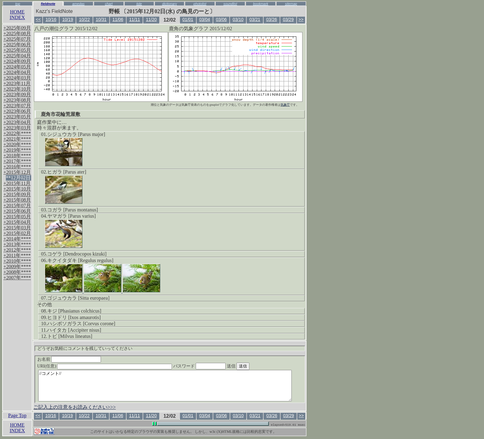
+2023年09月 (17, 94)
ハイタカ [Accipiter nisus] (74, 330)
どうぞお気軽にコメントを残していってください (84, 348)
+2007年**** (17, 277)
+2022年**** (17, 133)
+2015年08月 (17, 200)
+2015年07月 (17, 205)
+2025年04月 (17, 55)
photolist (200, 4)
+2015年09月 (17, 194)
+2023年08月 (17, 100)
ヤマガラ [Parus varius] (71, 216)
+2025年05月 (17, 50)
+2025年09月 (17, 28)
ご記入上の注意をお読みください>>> (74, 407)
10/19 (67, 19)
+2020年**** (17, 144)
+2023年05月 (17, 116)
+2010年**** (17, 261)
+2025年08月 (17, 33)
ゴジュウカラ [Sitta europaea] (78, 298)
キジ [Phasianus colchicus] (74, 311)
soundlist (230, 4)
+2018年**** (17, 155)
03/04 (204, 19)
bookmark (260, 4)
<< (38, 19)
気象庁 (285, 104)
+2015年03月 (17, 227)
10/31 (101, 19)
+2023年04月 (17, 122)
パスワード (211, 366)
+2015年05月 (17, 216)
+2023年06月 (17, 111)
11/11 (134, 19)
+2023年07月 (17, 105)
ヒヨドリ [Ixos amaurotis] (74, 317)
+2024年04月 (17, 72)
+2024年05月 (17, 66)
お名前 (69, 359)
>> (300, 19)
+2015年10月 (17, 188)
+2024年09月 (17, 61)
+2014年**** (17, 238)
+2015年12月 (17, 172)
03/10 (238, 19)
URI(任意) (111, 366)
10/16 (50, 19)
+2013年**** (17, 244)
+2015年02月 (17, 233)
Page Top (17, 415)
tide (139, 4)
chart (109, 4)
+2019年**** (17, 150)
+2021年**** (17, 139)
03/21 (254, 19)
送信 (249, 366)
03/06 (221, 19)
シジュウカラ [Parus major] (76, 134)
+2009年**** (17, 266)
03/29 (288, 19)
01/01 (187, 19)
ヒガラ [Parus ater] (66, 171)
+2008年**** (17, 272)
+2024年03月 (17, 77)
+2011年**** (17, 255)
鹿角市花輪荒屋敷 (60, 114)
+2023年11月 (17, 83)
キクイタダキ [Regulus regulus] (80, 260)
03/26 (271, 19)
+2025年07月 (17, 39)
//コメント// (165, 385)
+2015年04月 (17, 222)
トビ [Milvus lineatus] (69, 336)
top (17, 4)
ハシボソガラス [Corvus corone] (81, 323)
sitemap (291, 4)
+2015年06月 (17, 211)
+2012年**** (17, 249)
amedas (78, 4)
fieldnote (48, 4)
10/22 (84, 19)
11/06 (117, 19)
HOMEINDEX (17, 14)
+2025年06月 (17, 44)
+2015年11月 (17, 183)
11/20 (151, 19)
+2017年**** (17, 161)
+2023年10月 (17, 89)
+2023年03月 (17, 127)
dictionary (169, 4)
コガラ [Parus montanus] (72, 209)
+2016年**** (17, 166)
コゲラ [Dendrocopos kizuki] (76, 253)
